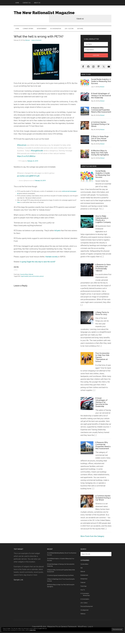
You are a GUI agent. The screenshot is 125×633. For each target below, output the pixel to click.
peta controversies (34, 276)
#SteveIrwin (21, 145)
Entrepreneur (84, 578)
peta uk (41, 276)
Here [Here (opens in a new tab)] (18, 202)
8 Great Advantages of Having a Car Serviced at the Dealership (101, 95)
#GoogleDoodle (37, 151)
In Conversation (85, 593)
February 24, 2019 (40, 180)
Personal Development (87, 606)
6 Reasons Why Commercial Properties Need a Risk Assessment (101, 110)
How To (83, 590)
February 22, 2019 (32, 161)
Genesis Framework (69, 626)
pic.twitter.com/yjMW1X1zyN (28, 176)
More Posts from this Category (92, 536)
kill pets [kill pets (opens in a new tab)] (57, 230)
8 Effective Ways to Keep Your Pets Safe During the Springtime (100, 153)
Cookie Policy (32, 630)
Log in (90, 626)
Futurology (83, 586)
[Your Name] (96, 44)
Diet (82, 568)
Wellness (83, 613)
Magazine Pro (52, 626)
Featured (83, 582)
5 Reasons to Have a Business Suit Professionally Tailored (103, 267)
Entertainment (84, 575)
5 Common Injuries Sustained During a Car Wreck (100, 124)
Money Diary (86, 595)
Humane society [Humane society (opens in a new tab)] (51, 257)
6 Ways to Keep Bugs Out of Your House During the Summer (100, 138)
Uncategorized (84, 610)
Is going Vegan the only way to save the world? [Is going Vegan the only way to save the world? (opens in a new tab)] (37, 262)
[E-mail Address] (96, 50)
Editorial (31, 274)
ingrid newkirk (24, 276)
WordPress (82, 626)
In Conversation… (85, 599)
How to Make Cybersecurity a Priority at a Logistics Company (103, 219)
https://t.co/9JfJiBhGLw (26, 156)
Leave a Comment (36, 40)
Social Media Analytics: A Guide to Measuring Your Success (101, 81)
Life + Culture (84, 602)
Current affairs (24, 274)
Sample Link (18, 580)
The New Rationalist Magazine (44, 12)
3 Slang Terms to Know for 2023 (102, 313)
